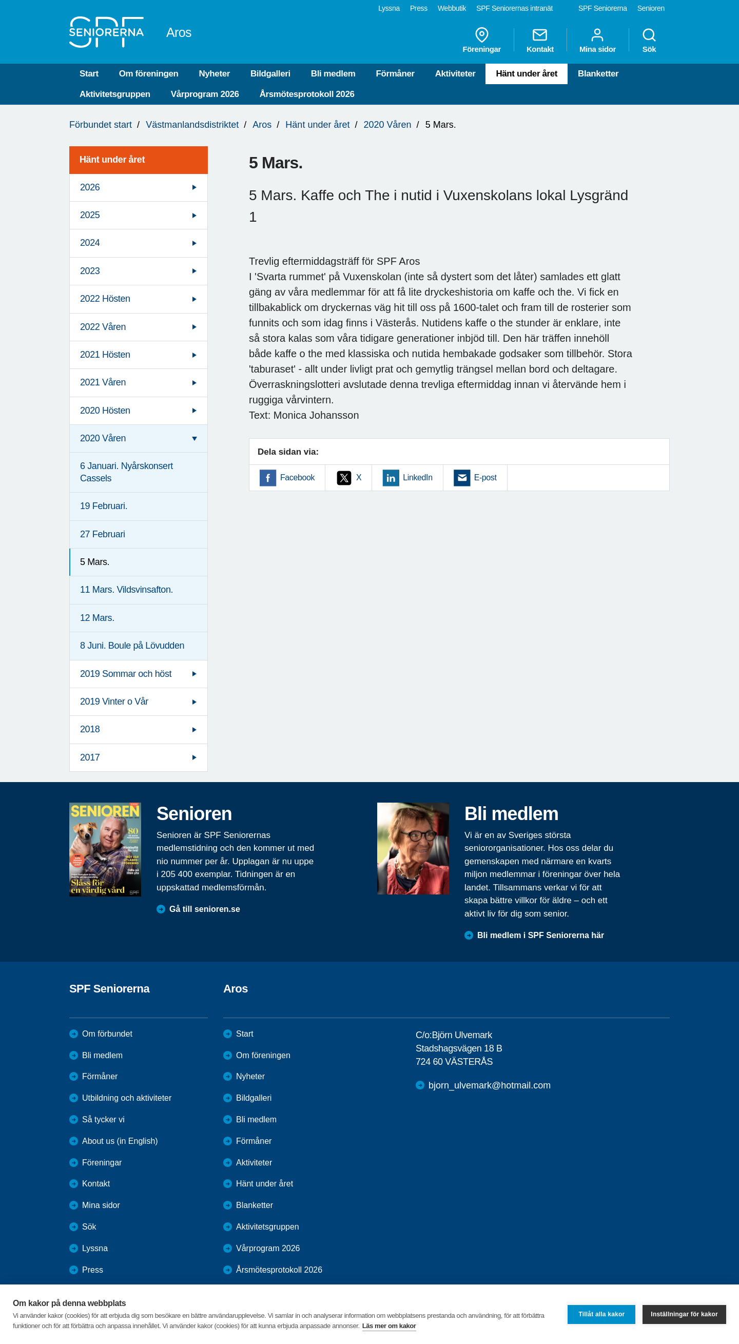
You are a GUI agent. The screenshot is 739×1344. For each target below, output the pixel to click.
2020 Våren (388, 124)
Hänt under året (526, 74)
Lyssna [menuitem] (389, 8)
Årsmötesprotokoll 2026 (307, 94)
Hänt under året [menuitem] (112, 159)
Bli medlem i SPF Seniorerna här (540, 935)
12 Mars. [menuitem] (97, 618)
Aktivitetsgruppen (115, 94)
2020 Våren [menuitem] (103, 438)
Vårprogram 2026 (205, 94)
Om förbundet (107, 1033)
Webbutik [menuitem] (452, 8)
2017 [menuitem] (90, 757)
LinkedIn (417, 477)
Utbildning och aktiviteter (126, 1098)
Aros (261, 124)
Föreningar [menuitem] (482, 40)
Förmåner (395, 74)
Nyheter (214, 74)
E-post (485, 477)
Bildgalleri (270, 74)
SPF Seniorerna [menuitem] (602, 8)
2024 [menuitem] (90, 243)
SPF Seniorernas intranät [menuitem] (514, 8)
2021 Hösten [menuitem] (105, 354)
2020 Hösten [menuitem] (105, 410)
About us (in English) (120, 1141)
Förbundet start (100, 124)
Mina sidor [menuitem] (597, 40)
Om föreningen (149, 74)
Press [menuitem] (418, 8)
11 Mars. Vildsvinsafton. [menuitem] (126, 590)
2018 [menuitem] (90, 729)
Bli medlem (333, 74)
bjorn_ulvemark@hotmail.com (490, 1085)
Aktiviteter (455, 74)
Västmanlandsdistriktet (192, 124)
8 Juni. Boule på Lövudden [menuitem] (132, 645)
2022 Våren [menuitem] (103, 327)
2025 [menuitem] (90, 215)
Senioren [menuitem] (651, 8)
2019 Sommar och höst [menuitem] (125, 674)
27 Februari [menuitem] (102, 534)
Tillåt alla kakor (601, 1314)
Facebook (297, 477)
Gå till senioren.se (204, 909)
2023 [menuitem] (90, 271)
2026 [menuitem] (90, 187)
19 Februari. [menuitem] (103, 506)
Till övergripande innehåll (0, 0)
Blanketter (598, 74)
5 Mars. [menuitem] (94, 562)
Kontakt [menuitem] (540, 40)
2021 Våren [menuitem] (103, 382)
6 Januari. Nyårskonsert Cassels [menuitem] (126, 472)
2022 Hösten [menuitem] (105, 299)
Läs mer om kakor (389, 1326)
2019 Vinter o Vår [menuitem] (114, 701)
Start (89, 74)
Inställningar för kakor (684, 1314)
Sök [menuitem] (649, 40)
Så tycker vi (103, 1119)
